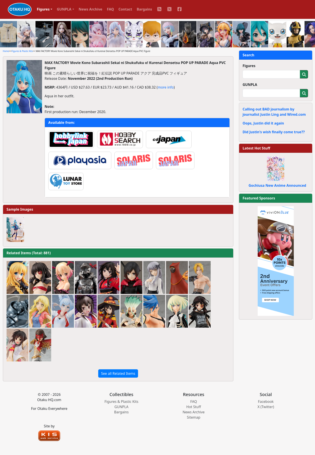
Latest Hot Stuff (256, 148)
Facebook (266, 401)
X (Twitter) (265, 406)
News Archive (90, 9)
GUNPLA (250, 84)
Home (6, 51)
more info (166, 87)
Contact (125, 9)
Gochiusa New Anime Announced (277, 185)
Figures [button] (43, 9)
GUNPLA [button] (64, 9)
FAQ (110, 9)
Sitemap (193, 417)
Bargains (144, 9)
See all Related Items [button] (118, 373)
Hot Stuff (193, 406)
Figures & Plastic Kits (22, 51)
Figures (249, 65)
